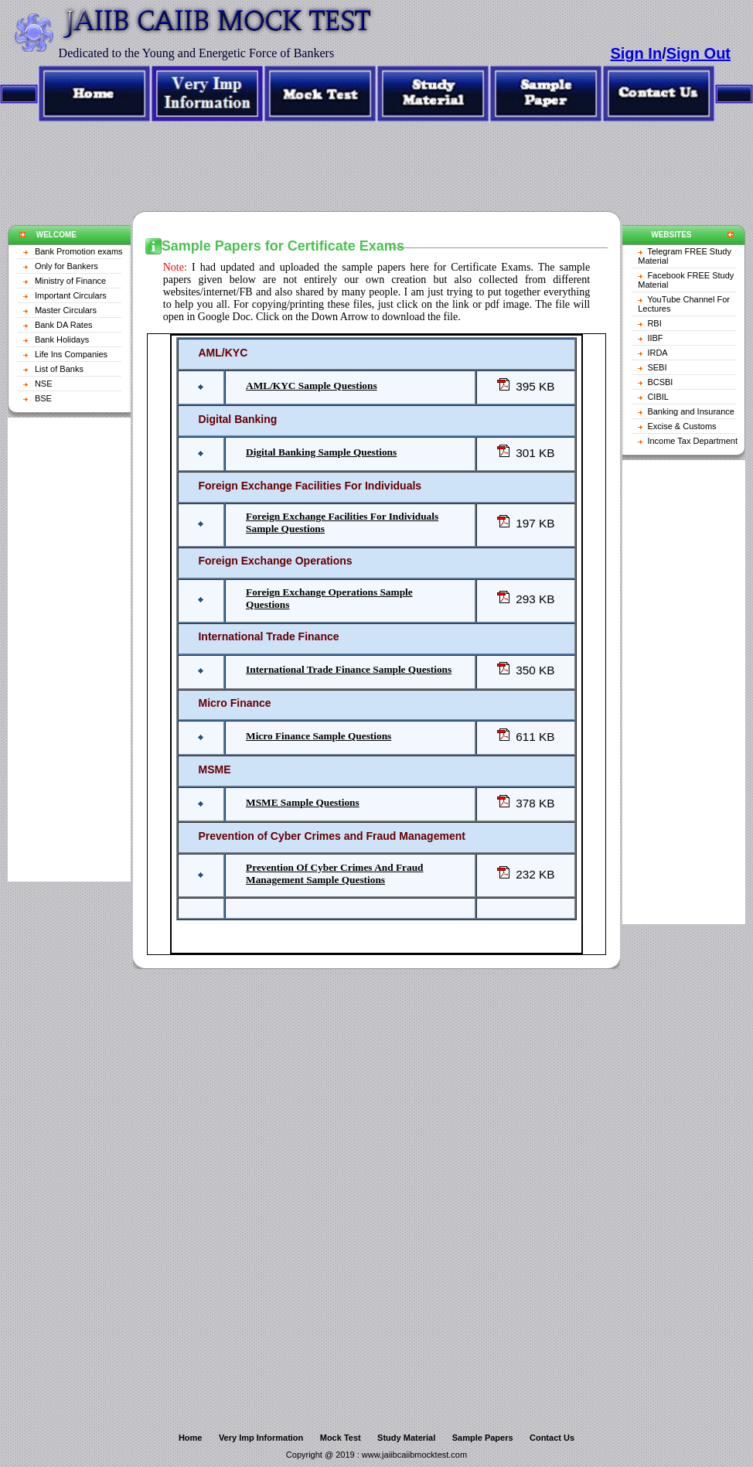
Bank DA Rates (64, 324)
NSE (44, 383)
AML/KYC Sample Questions (311, 385)
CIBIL (658, 396)
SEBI (656, 367)
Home (191, 1437)
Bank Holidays (62, 339)
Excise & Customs (681, 426)
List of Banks (59, 369)
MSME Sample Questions (302, 802)
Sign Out (698, 53)
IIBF (655, 338)
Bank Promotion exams (79, 251)
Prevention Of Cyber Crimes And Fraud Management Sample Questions (334, 873)
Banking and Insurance (690, 411)
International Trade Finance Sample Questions (348, 669)
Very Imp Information (261, 1437)
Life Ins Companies (71, 354)
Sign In (636, 53)
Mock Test (340, 1437)
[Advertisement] (376, 159)
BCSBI (660, 382)
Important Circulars (71, 295)
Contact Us (552, 1437)
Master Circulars (66, 310)
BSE (43, 398)
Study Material (406, 1437)
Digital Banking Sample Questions (321, 452)
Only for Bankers (66, 266)
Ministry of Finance (70, 280)
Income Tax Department (692, 440)
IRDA (657, 352)
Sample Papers (482, 1437)
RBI (654, 323)
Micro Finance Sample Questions (318, 736)
